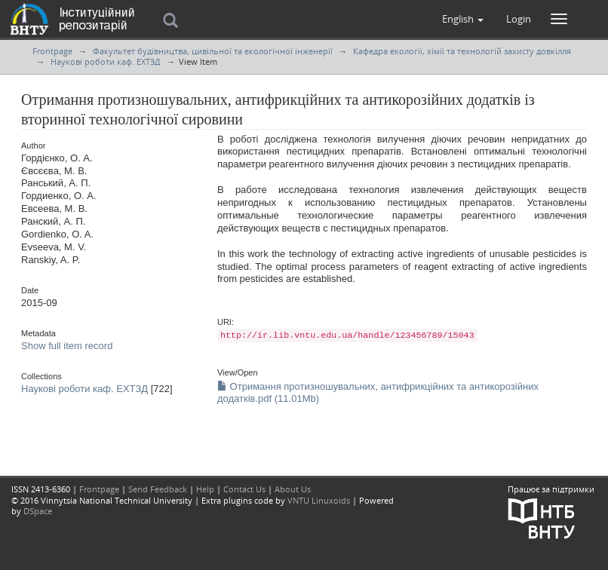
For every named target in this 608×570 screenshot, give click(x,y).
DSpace (37, 510)
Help (205, 489)
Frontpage (52, 51)
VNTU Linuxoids (318, 500)
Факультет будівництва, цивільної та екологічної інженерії (213, 51)
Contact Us (244, 489)
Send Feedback (157, 489)
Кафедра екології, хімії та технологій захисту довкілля (462, 51)
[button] (463, 19)
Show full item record (66, 345)
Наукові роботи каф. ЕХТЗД (106, 61)
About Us (293, 489)
